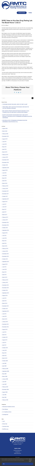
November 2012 (5, 326)
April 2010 (4, 355)
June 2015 (4, 269)
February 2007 (5, 386)
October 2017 (5, 196)
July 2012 (4, 332)
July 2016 (4, 235)
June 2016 (4, 238)
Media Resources (17, 453)
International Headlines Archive (8, 406)
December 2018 (5, 159)
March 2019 (4, 152)
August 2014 (4, 295)
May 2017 (4, 209)
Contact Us (17, 451)
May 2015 (4, 272)
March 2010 (4, 358)
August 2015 (4, 264)
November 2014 (5, 287)
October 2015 (5, 259)
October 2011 (5, 337)
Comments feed (5, 426)
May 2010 (4, 352)
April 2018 (4, 180)
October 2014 (5, 290)
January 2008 (5, 379)
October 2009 (5, 360)
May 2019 (4, 146)
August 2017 (4, 201)
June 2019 (4, 144)
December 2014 (5, 285)
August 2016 (4, 232)
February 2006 (5, 399)
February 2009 (5, 368)
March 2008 (4, 376)
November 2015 (5, 256)
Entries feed (4, 423)
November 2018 (5, 162)
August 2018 (4, 170)
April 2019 (4, 149)
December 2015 (5, 253)
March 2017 (4, 214)
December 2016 (5, 222)
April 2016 (4, 243)
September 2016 (5, 230)
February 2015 (5, 279)
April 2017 (4, 212)
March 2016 (4, 246)
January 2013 (5, 321)
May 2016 (4, 240)
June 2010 (4, 350)
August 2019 (4, 139)
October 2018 (5, 165)
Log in (3, 421)
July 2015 (4, 266)
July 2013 (4, 313)
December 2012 (5, 324)
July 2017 (4, 204)
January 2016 (5, 251)
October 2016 (5, 227)
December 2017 (5, 191)
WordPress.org (5, 429)
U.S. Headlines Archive (6, 411)
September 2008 (5, 371)
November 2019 (5, 136)
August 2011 (4, 339)
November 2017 (5, 193)
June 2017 (4, 206)
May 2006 (4, 397)
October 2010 (5, 347)
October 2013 (5, 308)
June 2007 (4, 384)
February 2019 (5, 154)
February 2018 (5, 185)
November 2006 (5, 389)
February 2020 (5, 133)
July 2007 (4, 381)
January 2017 (5, 219)
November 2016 (5, 225)
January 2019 (5, 157)
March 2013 (4, 319)
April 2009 (4, 366)
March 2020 (4, 131)
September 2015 (5, 261)
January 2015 (5, 282)
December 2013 (5, 306)
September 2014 (5, 292)
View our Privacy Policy (30, 460)
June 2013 (4, 316)
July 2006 (4, 394)
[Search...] (17, 98)
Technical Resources (17, 450)
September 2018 (5, 167)
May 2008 (4, 373)
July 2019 (4, 141)
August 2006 (4, 392)
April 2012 (4, 334)
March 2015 (4, 277)
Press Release (5, 409)
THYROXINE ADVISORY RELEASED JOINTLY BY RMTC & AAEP (14, 104)
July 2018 (4, 172)
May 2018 (4, 178)
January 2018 (5, 188)
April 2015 (4, 274)
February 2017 (5, 217)
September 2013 (5, 311)
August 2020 (4, 128)
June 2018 (4, 175)
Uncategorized (5, 414)
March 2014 (4, 303)
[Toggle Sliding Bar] (30, 12)
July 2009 (4, 363)
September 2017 (5, 199)
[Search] (32, 98)
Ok (3, 463)
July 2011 (4, 342)
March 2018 (4, 183)
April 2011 (4, 345)
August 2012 (4, 329)
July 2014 (4, 298)
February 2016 (5, 248)
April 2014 (4, 300)
